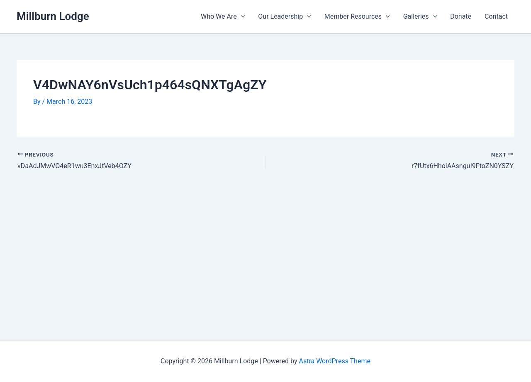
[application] (241, 16)
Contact (496, 16)
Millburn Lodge (53, 16)
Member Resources (357, 16)
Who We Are (223, 16)
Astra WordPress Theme (334, 361)
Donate (460, 16)
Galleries (420, 16)
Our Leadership (284, 16)
